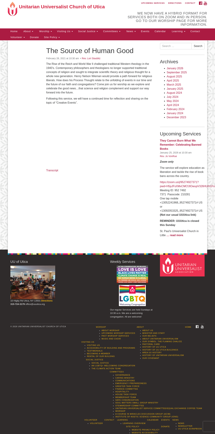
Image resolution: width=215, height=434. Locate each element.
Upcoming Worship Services (118, 333)
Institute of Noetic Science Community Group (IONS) (146, 417)
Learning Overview (134, 423)
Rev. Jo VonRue (168, 156)
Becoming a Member (98, 354)
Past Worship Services (115, 336)
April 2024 (173, 105)
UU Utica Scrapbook (190, 429)
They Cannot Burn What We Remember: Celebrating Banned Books (181, 144)
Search (198, 46)
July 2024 (173, 96)
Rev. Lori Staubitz (91, 58)
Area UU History (152, 352)
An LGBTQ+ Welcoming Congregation (113, 366)
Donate (34, 37)
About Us (147, 330)
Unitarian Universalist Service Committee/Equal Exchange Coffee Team (158, 408)
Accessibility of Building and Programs (111, 348)
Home (14, 31)
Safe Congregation (127, 400)
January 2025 (175, 88)
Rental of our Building (101, 356)
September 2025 (177, 72)
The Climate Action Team (106, 368)
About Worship (110, 330)
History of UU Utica (154, 347)
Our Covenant (150, 358)
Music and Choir (111, 339)
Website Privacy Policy (146, 430)
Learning (178, 31)
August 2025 (174, 76)
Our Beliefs (149, 336)
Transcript (52, 170)
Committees (111, 31)
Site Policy (52, 37)
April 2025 (173, 80)
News (131, 31)
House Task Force (126, 394)
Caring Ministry (124, 378)
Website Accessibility (145, 433)
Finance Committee (126, 389)
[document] (107, 145)
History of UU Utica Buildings (160, 350)
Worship (45, 31)
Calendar (160, 31)
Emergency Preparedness (131, 383)
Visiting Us (65, 31)
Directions (175, 3)
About (28, 31)
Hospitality (122, 392)
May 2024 (173, 101)
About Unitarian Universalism (160, 339)
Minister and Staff (153, 333)
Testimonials (95, 351)
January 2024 (175, 113)
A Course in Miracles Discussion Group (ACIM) (143, 414)
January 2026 (175, 68)
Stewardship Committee (129, 406)
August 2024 (174, 92)
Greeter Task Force (127, 386)
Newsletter (185, 426)
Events (145, 31)
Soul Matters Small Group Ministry (136, 403)
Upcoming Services (153, 3)
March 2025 (174, 84)
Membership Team (125, 397)
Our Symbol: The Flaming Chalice (162, 341)
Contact (190, 3)
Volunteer (17, 37)
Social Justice (88, 31)
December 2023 (176, 117)
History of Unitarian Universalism (163, 355)
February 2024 (176, 109)
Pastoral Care (151, 344)
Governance (122, 375)
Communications (125, 381)
